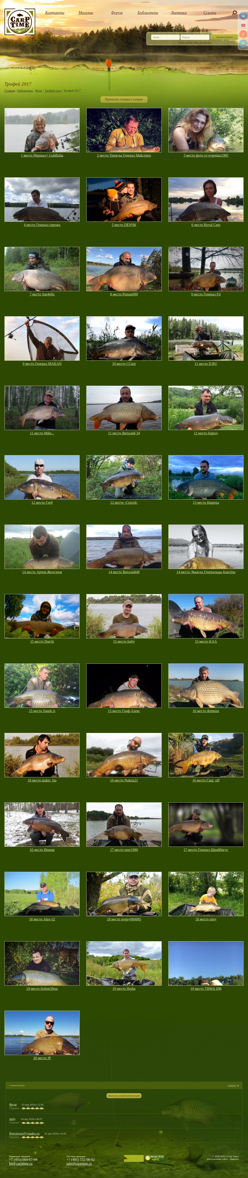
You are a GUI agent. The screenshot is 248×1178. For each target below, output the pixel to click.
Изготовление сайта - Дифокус (223, 1159)
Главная (9, 91)
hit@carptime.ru (21, 1163)
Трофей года (53, 91)
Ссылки (209, 13)
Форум (116, 13)
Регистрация (185, 42)
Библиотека (147, 13)
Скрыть (232, 1085)
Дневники (179, 13)
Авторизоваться (224, 37)
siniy (12, 1119)
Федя (13, 1104)
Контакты (54, 13)
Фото (38, 91)
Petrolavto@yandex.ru (24, 1133)
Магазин (85, 13)
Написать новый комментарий (124, 1095)
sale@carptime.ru (79, 1163)
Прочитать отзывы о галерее (124, 99)
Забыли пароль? (202, 42)
